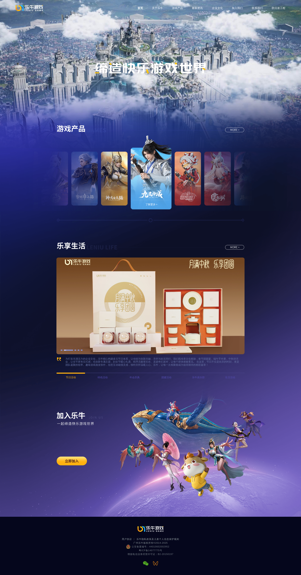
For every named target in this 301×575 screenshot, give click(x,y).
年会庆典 (135, 377)
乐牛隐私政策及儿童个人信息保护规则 (157, 539)
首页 (140, 8)
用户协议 (127, 539)
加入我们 (237, 8)
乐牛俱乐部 (198, 377)
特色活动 (103, 377)
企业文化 (217, 8)
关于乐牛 (157, 8)
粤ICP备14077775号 (150, 550)
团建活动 (166, 377)
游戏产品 (177, 8)
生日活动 (230, 377)
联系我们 (257, 8)
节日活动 (71, 377)
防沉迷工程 (278, 8)
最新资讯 (197, 8)
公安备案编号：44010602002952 (151, 546)
